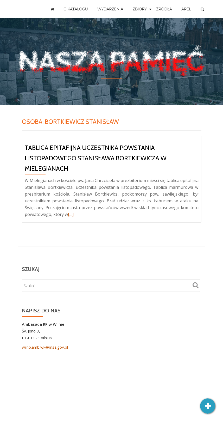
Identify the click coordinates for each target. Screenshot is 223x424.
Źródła (164, 9)
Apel (186, 9)
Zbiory (140, 9)
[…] (71, 214)
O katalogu (75, 9)
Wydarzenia (110, 9)
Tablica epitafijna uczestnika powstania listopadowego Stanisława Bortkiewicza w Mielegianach (96, 158)
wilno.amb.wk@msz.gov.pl (45, 347)
